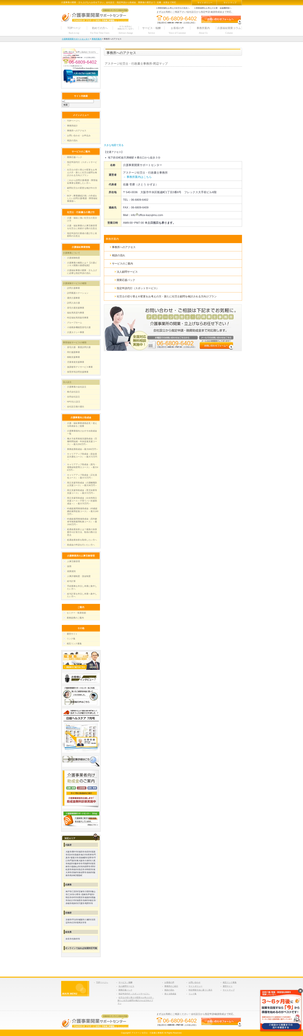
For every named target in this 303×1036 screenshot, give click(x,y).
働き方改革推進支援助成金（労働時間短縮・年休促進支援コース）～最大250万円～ (82, 441)
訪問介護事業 (73, 288)
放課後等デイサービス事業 (80, 367)
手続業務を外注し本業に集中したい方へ (82, 587)
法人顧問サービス (127, 271)
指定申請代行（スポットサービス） (138, 288)
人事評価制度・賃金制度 (79, 576)
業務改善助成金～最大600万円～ (82, 449)
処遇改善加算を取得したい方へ (82, 540)
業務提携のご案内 (75, 618)
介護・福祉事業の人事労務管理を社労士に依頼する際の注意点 (82, 227)
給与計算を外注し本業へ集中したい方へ (82, 595)
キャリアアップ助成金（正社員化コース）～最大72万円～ (82, 476)
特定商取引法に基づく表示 (200, 990)
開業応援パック (126, 280)
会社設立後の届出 (75, 406)
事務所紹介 (72, 125)
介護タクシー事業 (75, 332)
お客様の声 (169, 982)
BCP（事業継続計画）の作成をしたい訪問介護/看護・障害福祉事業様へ (82, 198)
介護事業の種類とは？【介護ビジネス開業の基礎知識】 (82, 264)
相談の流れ (118, 255)
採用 (69, 566)
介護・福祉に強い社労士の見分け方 (82, 219)
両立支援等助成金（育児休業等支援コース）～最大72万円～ (82, 491)
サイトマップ (230, 2)
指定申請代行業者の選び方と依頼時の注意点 (82, 234)
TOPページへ (73, 120)
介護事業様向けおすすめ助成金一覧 (82, 432)
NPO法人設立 (73, 401)
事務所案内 (112, 239)
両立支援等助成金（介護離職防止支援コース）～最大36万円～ (82, 484)
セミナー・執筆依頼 (76, 613)
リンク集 (71, 638)
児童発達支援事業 (75, 362)
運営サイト (72, 634)
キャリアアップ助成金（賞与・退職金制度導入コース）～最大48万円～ (82, 467)
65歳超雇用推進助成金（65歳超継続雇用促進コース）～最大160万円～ (82, 511)
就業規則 (71, 571)
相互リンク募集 (74, 643)
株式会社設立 (73, 392)
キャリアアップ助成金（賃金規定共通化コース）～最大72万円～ (82, 457)
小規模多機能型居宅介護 (79, 327)
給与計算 (71, 581)
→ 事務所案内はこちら (137, 177)
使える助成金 (170, 994)
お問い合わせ (194, 982)
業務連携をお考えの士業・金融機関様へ (213, 8)
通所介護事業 (73, 298)
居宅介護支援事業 (75, 308)
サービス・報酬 (125, 982)
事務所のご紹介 (171, 986)
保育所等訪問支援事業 (77, 372)
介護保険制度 (73, 258)
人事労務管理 (73, 561)
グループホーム (74, 322)
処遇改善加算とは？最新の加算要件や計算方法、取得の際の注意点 (82, 532)
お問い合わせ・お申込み (79, 135)
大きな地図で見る (114, 145)
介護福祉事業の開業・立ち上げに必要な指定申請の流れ (82, 271)
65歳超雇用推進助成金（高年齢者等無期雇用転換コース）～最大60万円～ (82, 522)
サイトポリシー (204, 2)
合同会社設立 (73, 396)
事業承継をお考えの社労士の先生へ (174, 8)
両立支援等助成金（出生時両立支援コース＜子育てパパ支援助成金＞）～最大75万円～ (82, 501)
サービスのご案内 (122, 263)
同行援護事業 (73, 352)
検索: (63, 101)
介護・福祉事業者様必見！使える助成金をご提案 (82, 424)
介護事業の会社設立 (76, 387)
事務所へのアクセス (124, 247)
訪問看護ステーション (77, 293)
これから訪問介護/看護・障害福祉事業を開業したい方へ (82, 181)
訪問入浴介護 (73, 303)
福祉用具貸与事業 (75, 312)
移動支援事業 (73, 357)
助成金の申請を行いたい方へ (81, 545)
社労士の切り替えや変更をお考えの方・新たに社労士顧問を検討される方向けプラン (167, 296)
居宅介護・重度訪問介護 (79, 347)
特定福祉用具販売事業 (77, 317)
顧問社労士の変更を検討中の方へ (82, 189)
